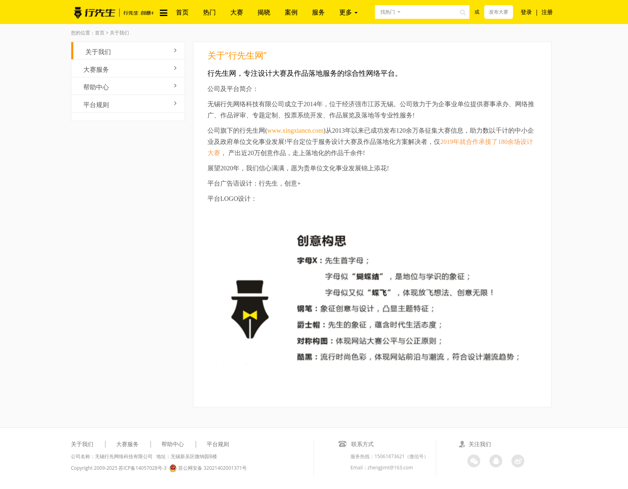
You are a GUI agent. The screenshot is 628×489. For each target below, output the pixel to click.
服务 (318, 12)
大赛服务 (130, 69)
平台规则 (130, 104)
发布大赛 (498, 11)
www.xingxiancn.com (295, 130)
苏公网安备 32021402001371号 (208, 468)
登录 (526, 12)
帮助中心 (130, 86)
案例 (291, 12)
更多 (348, 12)
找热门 (387, 11)
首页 (182, 12)
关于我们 (131, 51)
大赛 (236, 12)
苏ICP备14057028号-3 (143, 468)
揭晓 (264, 12)
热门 (209, 12)
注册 (547, 12)
